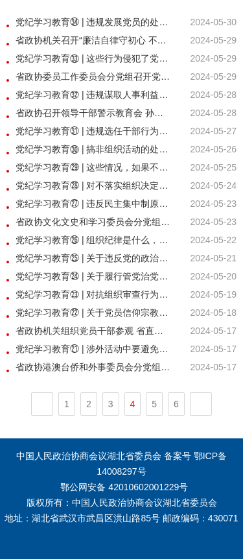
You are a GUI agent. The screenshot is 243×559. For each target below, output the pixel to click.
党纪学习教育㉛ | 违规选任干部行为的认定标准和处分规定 (94, 131)
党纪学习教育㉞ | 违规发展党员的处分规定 (94, 22)
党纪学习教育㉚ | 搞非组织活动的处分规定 (94, 149)
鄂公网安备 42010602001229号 (123, 487)
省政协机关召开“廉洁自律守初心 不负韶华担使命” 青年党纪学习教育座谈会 (94, 40)
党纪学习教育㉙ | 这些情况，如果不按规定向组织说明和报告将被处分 (94, 167)
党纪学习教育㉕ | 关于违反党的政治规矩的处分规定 (94, 258)
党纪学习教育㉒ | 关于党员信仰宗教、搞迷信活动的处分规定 (94, 312)
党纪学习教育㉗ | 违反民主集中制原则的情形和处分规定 (94, 203)
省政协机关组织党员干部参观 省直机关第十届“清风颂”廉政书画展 (94, 331)
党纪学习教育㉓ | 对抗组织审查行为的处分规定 (94, 294)
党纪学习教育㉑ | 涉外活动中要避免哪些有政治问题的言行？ (94, 349)
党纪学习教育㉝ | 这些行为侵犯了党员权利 (94, 58)
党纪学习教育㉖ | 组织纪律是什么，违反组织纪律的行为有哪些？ (94, 240)
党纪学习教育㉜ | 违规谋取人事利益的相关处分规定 (94, 94)
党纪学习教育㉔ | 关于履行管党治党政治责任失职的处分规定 (94, 276)
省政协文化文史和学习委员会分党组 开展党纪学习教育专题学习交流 (94, 222)
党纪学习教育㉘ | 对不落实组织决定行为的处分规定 (94, 185)
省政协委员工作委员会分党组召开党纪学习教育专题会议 (94, 76)
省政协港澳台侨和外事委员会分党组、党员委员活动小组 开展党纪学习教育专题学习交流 (94, 367)
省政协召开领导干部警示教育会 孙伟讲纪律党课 (94, 113)
